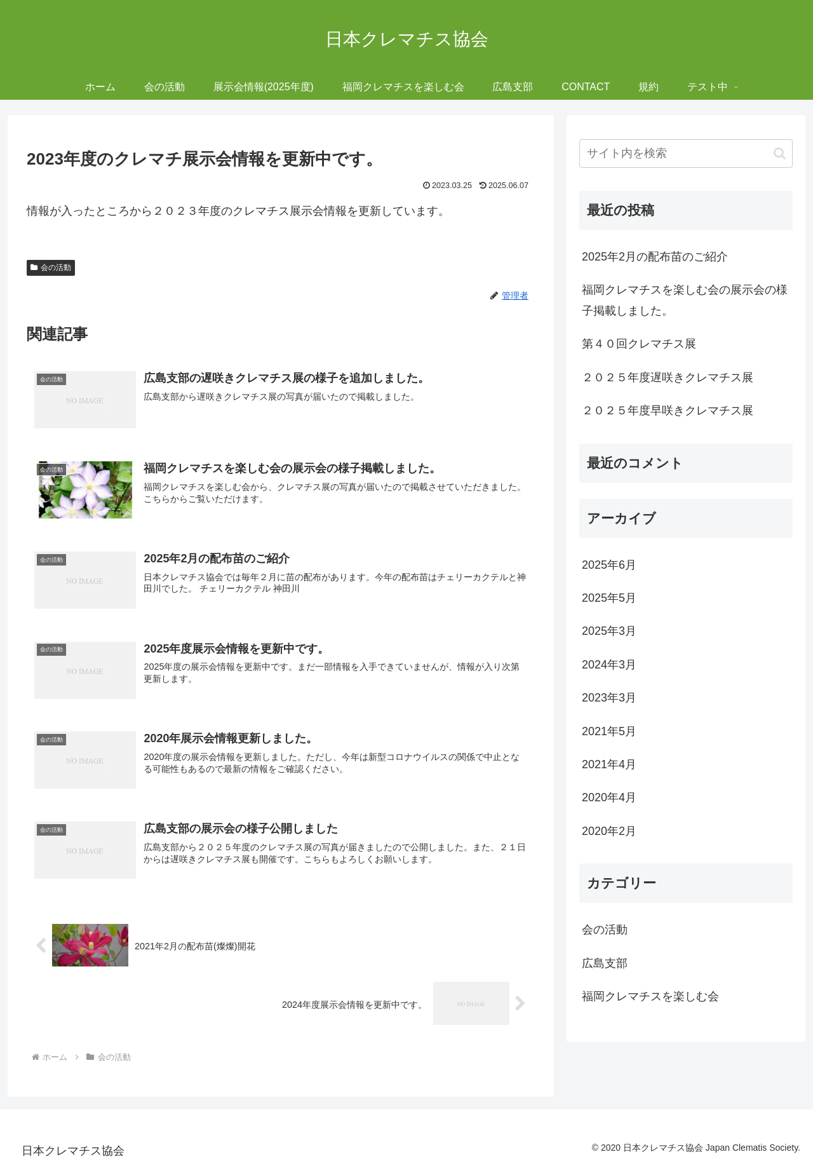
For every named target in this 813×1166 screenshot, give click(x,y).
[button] (780, 153)
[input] (686, 153)
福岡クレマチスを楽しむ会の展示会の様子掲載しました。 (685, 299)
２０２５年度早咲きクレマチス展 (667, 410)
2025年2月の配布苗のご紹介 (655, 256)
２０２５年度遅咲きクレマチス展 (667, 377)
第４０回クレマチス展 (639, 343)
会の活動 (50, 267)
